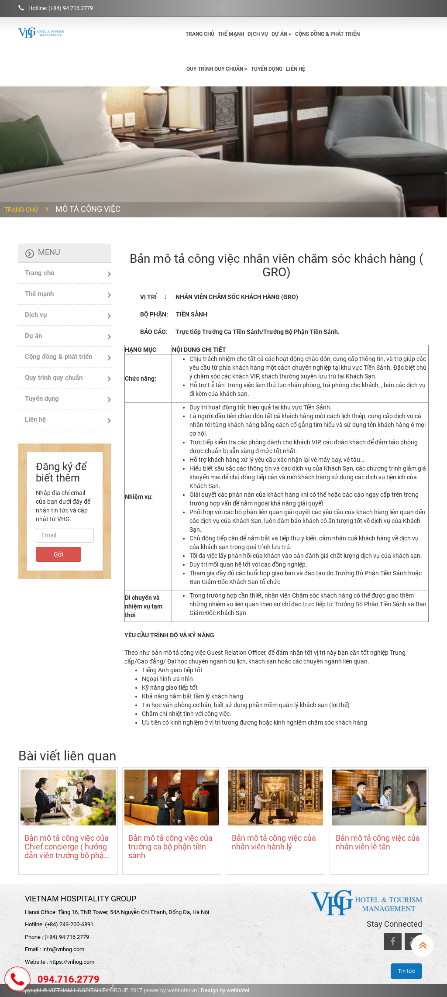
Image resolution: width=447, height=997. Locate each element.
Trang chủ (200, 34)
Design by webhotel (225, 990)
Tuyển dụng (266, 69)
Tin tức (406, 971)
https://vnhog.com (71, 962)
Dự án (282, 34)
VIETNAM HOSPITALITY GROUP (80, 898)
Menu (49, 252)
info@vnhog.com (63, 949)
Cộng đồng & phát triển (327, 34)
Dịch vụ (258, 34)
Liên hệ (295, 69)
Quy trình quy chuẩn (217, 69)
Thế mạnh (231, 34)
